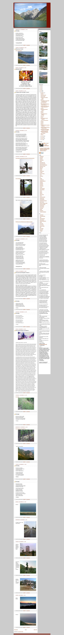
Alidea (41, 161)
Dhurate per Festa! (19, 49)
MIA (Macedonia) (42, 218)
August (42, 139)
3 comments (28, 309)
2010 (41, 88)
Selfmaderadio (42, 205)
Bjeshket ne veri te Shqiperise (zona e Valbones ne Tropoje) (25, 228)
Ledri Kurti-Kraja (42, 188)
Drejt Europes (42, 171)
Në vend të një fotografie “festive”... (23, 272)
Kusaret (41, 187)
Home (26, 629)
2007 (41, 91)
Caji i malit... (25, 403)
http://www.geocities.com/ (43, 344)
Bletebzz (41, 168)
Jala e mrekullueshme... (25, 57)
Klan (40, 217)
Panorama (41, 229)
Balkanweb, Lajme (42, 166)
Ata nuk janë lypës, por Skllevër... (22, 330)
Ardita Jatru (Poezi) (42, 163)
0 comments (28, 65)
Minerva (41, 193)
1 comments (28, 45)
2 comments (28, 175)
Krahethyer (41, 184)
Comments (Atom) (20, 631)
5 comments (28, 88)
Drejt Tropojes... (21, 4)
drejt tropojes (46, 143)
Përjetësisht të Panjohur (43, 200)
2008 (41, 90)
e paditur (41, 172)
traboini (41, 209)
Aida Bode (41, 157)
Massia (41, 192)
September (42, 138)
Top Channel (42, 224)
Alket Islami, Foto (42, 162)
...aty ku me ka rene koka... (44, 120)
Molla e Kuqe (42, 194)
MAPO (41, 222)
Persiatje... (18, 30)
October (42, 137)
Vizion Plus (41, 223)
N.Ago (41, 195)
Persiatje (17, 414)
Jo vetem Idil (42, 179)
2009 (41, 89)
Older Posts (35, 629)
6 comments (28, 499)
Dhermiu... (42, 134)
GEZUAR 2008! (19, 69)
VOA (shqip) (41, 228)
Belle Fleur (41, 167)
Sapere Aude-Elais (42, 204)
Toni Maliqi (41, 208)
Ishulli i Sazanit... (43, 133)
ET (40, 177)
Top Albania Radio (42, 216)
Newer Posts (16, 629)
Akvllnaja (41, 158)
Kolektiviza (41, 183)
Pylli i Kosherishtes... (44, 102)
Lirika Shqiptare (42, 189)
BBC (40, 227)
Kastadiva (41, 182)
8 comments (28, 268)
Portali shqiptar (42, 199)
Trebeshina (41, 210)
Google (41, 178)
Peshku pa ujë (42, 198)
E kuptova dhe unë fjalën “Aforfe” (22, 92)
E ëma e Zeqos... (42, 173)
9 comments (28, 326)
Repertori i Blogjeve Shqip (43, 203)
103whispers (42, 156)
